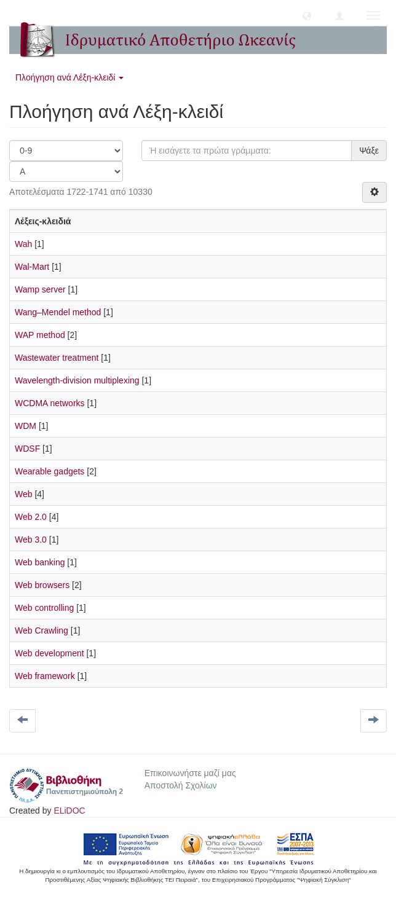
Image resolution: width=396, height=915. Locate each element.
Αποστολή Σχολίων (181, 785)
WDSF (27, 449)
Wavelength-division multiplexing (77, 380)
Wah (23, 244)
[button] (307, 15)
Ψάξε (369, 150)
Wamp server (40, 289)
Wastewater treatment (56, 358)
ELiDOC (69, 810)
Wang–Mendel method (58, 312)
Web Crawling (41, 630)
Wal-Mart (32, 267)
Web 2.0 (31, 517)
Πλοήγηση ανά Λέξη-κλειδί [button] (69, 77)
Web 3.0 (31, 539)
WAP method (40, 335)
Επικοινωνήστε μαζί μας (190, 773)
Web (24, 494)
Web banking (40, 562)
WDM (25, 426)
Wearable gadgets (49, 471)
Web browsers (42, 585)
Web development (49, 653)
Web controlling (44, 608)
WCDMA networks (50, 403)
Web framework (45, 676)
